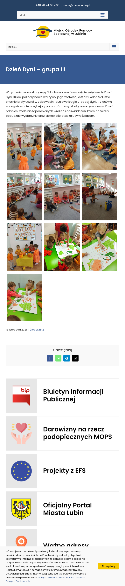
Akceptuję (108, 566)
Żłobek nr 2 (37, 329)
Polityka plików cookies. (52, 577)
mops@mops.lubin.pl (76, 5)
